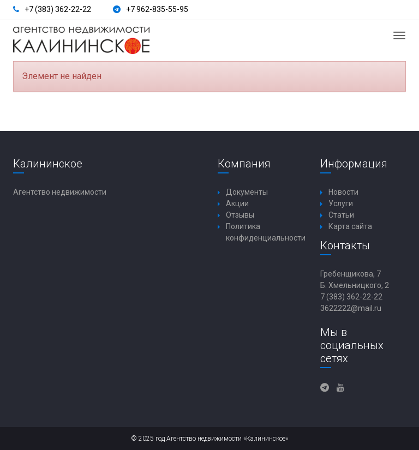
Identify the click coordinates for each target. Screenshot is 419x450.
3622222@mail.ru (350, 308)
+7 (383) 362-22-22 (58, 9)
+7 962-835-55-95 (157, 9)
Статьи (341, 215)
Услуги (340, 203)
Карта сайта (350, 226)
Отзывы (240, 215)
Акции (237, 203)
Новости (343, 192)
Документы (247, 192)
